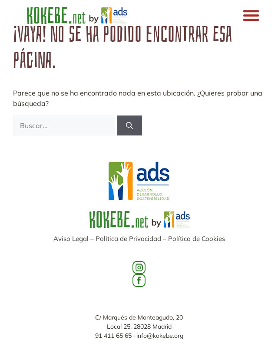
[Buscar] (129, 125)
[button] (251, 15)
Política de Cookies (196, 238)
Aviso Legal (71, 238)
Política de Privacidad (128, 238)
